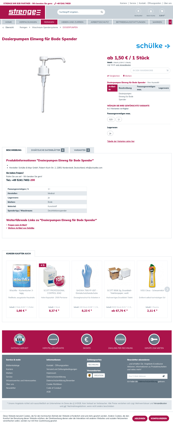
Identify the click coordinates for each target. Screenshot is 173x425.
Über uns (168, 3)
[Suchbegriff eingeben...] (81, 12)
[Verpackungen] (28, 22)
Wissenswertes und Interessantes (21, 380)
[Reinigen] (49, 22)
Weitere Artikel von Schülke (20, 228)
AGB (48, 392)
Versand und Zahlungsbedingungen (61, 369)
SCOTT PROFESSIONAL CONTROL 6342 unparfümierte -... (54, 292)
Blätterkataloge (12, 365)
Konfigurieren (159, 418)
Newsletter (11, 388)
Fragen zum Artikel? (16, 225)
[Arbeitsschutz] (100, 22)
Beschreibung (13, 150)
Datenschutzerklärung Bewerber (60, 380)
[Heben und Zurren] (72, 22)
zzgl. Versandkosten (123, 65)
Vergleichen (113, 76)
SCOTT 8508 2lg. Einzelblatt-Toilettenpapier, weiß (119, 291)
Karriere (123, 3)
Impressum (51, 373)
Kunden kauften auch (18, 253)
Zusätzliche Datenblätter (47, 150)
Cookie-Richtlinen (54, 384)
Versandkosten (160, 403)
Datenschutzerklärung (56, 377)
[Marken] (157, 22)
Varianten (82, 150)
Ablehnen (140, 418)
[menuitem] (123, 3)
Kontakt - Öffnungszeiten (150, 3)
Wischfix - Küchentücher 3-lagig (21, 291)
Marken (9, 373)
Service (133, 3)
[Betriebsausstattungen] (131, 22)
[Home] (9, 22)
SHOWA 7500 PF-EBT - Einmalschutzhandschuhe (87, 291)
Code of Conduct (53, 388)
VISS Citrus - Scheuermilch (152, 290)
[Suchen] (102, 12)
